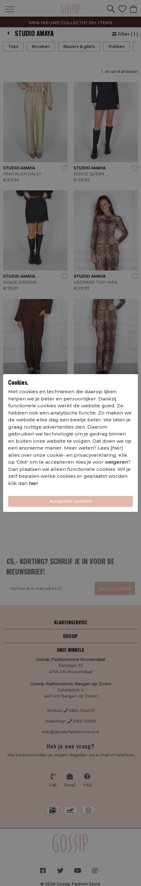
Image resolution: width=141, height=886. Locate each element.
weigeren (116, 462)
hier (33, 483)
